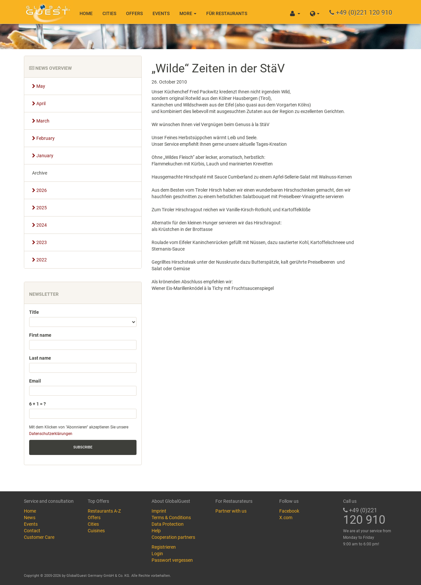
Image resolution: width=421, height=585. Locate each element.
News (29, 517)
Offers (134, 13)
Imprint (159, 511)
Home (86, 13)
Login (157, 553)
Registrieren (164, 547)
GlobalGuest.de (47, 11)
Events (161, 13)
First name (40, 335)
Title (34, 312)
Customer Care (39, 537)
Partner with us (231, 511)
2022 (39, 259)
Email (35, 381)
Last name (40, 358)
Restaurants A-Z (104, 511)
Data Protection (168, 524)
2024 (39, 225)
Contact (32, 530)
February (43, 138)
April (39, 103)
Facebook (289, 511)
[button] (314, 12)
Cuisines (96, 530)
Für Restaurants (226, 13)
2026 (39, 190)
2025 (39, 207)
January (42, 155)
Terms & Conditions (171, 517)
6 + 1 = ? (37, 403)
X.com (285, 517)
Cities (109, 13)
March (40, 120)
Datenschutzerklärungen (50, 433)
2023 (39, 242)
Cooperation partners (173, 537)
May (38, 86)
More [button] (187, 13)
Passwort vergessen (172, 560)
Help (156, 530)
